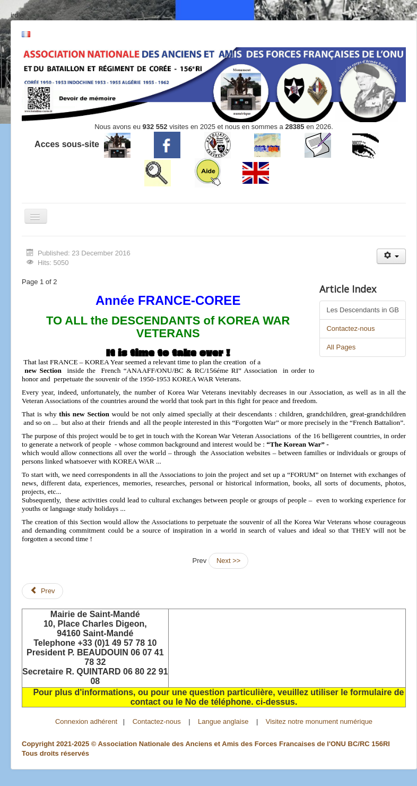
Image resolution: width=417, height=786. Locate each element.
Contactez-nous (350, 328)
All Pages (340, 347)
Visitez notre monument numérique (319, 721)
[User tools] (391, 256)
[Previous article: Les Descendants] (42, 591)
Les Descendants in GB (362, 310)
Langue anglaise (223, 721)
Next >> (228, 561)
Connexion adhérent (86, 721)
